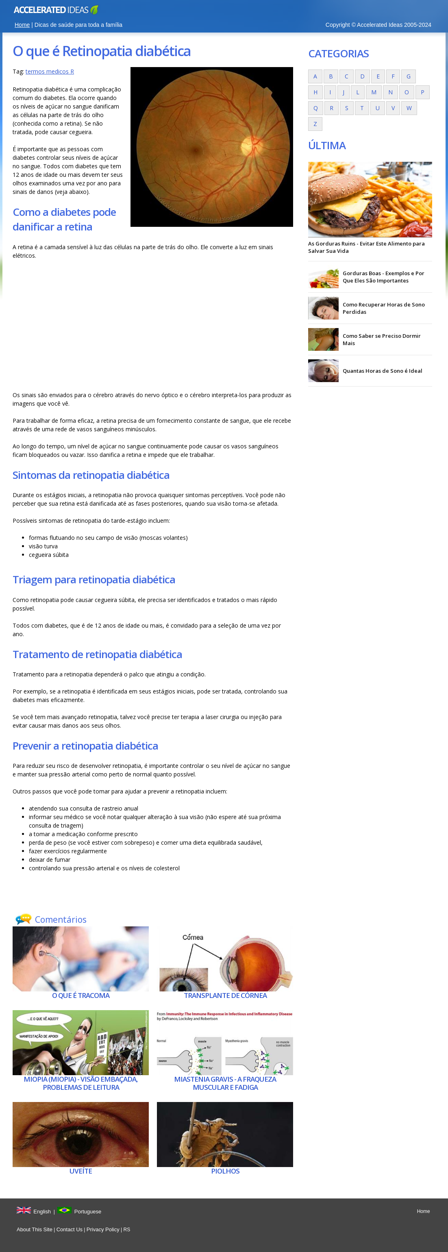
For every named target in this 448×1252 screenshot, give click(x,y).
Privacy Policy (103, 1229)
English (42, 1212)
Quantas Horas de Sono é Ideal (382, 370)
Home (22, 25)
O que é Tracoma (80, 995)
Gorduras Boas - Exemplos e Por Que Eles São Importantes (383, 277)
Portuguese (88, 1212)
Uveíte (81, 1171)
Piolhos (225, 1171)
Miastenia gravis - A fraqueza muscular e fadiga (225, 1083)
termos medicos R (50, 71)
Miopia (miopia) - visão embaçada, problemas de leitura (81, 1083)
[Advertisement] (153, 325)
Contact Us (70, 1229)
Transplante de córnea (225, 995)
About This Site (34, 1229)
